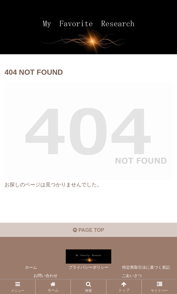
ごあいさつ (132, 276)
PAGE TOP (88, 230)
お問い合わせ (45, 276)
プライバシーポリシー (88, 267)
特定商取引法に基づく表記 (146, 267)
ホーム (31, 267)
